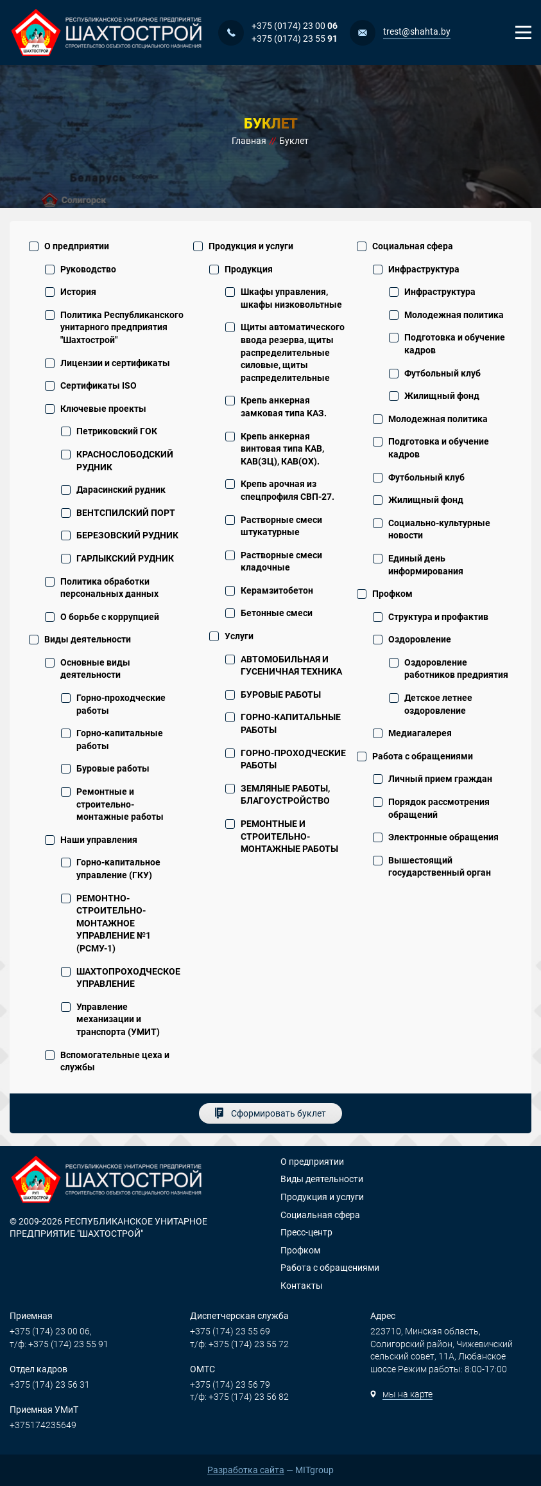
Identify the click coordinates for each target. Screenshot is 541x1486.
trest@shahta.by (417, 31)
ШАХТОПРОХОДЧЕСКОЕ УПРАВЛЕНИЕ (128, 977)
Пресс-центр (306, 1232)
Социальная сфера (412, 246)
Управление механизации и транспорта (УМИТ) (118, 1019)
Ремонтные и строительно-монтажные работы (120, 804)
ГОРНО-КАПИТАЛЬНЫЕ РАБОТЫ (291, 723)
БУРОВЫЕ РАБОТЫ (281, 694)
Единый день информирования (425, 564)
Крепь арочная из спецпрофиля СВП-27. (287, 490)
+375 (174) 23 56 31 (50, 1384)
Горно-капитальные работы (119, 739)
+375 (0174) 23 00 (295, 26)
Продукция (249, 269)
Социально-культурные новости (439, 529)
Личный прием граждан (440, 779)
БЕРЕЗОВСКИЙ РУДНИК (127, 535)
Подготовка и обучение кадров (454, 343)
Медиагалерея (420, 733)
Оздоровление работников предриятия (456, 668)
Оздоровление (419, 639)
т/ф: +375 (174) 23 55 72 (239, 1344)
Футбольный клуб (442, 373)
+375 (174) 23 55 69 (230, 1331)
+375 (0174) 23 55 (295, 38)
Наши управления (98, 840)
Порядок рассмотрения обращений (439, 808)
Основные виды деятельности (95, 668)
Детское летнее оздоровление (438, 704)
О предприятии (76, 246)
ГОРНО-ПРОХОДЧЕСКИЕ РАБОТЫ (293, 759)
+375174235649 (43, 1425)
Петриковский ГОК (116, 431)
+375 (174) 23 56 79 (230, 1384)
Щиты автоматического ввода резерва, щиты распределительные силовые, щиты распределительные (293, 352)
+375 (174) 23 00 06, (51, 1331)
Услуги (239, 636)
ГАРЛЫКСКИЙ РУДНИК (125, 558)
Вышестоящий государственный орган (439, 866)
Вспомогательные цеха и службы (114, 1061)
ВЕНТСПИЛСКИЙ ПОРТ (125, 513)
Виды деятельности (87, 639)
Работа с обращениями (422, 756)
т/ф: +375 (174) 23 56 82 (239, 1397)
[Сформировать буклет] (270, 1113)
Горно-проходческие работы (121, 704)
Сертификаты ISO (98, 385)
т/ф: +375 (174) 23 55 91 (59, 1344)
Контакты (301, 1285)
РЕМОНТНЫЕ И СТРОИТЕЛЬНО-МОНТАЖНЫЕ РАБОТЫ (289, 836)
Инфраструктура (423, 269)
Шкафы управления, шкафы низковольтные (291, 298)
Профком (392, 593)
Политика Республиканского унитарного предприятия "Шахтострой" (122, 327)
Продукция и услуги (251, 246)
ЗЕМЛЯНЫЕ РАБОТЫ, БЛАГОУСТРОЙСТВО (285, 794)
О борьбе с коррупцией (109, 617)
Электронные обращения (443, 837)
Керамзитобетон (277, 590)
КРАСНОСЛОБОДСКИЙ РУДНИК (124, 460)
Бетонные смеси (277, 613)
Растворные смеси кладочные (281, 561)
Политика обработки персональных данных (109, 587)
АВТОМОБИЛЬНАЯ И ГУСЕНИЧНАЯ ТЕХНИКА (291, 665)
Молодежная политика (454, 315)
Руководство (88, 269)
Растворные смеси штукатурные (281, 526)
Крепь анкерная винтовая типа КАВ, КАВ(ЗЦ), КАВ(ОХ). (282, 448)
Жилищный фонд (441, 396)
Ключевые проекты (103, 408)
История (78, 292)
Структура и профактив (438, 617)
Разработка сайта (245, 1470)
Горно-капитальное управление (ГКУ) (118, 868)
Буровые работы (113, 768)
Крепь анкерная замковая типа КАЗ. (284, 406)
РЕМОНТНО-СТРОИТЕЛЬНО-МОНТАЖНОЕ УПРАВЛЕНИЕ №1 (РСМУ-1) (113, 923)
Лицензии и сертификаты (115, 363)
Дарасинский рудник (121, 489)
